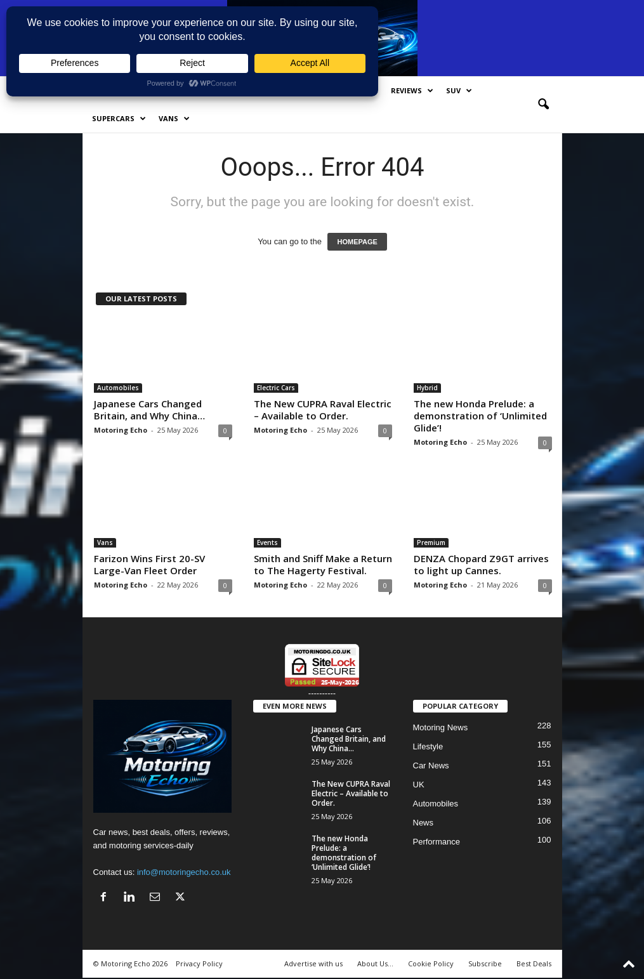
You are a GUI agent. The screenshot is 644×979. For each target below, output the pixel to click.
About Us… (375, 963)
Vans (174, 119)
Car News (431, 765)
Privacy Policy (199, 963)
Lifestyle (428, 746)
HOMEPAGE (357, 242)
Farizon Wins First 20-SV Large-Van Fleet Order (149, 564)
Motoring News (440, 727)
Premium (431, 542)
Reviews (412, 91)
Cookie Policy (431, 963)
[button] (543, 105)
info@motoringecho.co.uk (184, 872)
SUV (459, 91)
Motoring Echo (120, 430)
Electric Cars (276, 387)
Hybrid (427, 387)
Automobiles (118, 387)
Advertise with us (313, 963)
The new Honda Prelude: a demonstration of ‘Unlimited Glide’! (480, 415)
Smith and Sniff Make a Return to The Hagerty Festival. (323, 564)
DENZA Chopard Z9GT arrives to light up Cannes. (481, 564)
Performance (436, 841)
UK (418, 784)
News (423, 822)
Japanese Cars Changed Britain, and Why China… (149, 409)
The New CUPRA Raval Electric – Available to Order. (322, 409)
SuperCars (119, 119)
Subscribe (485, 963)
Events (267, 542)
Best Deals (533, 963)
